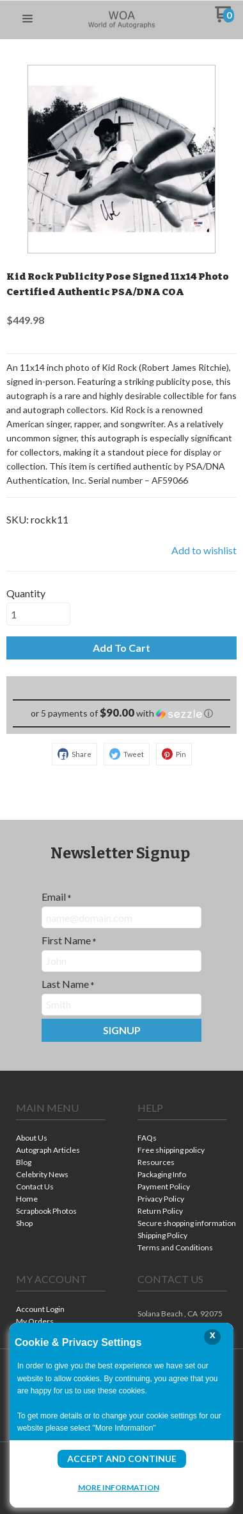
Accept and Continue (121, 1458)
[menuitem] (61, 1139)
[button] (27, 19)
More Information (118, 1487)
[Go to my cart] (225, 18)
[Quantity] (38, 613)
